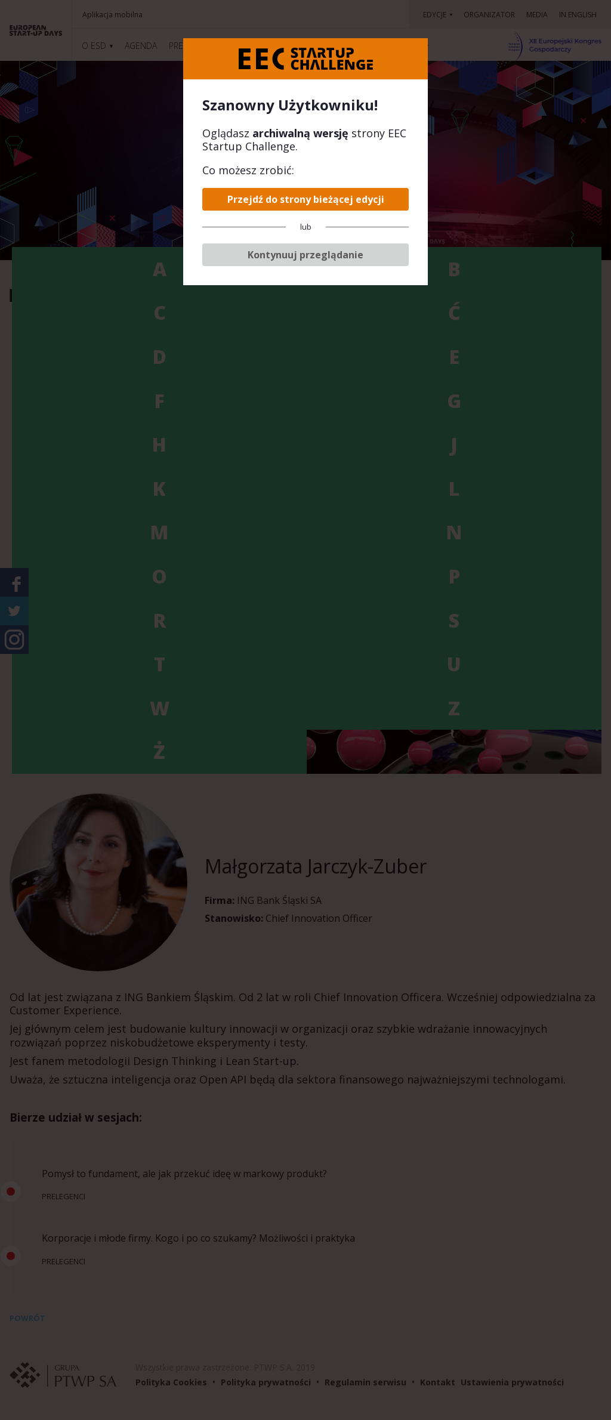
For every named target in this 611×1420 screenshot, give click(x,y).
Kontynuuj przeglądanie (305, 254)
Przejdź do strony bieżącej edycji (305, 199)
